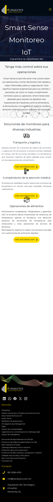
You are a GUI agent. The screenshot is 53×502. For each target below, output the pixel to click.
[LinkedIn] (4, 398)
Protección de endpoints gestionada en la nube (19, 442)
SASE (4, 427)
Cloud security (7, 461)
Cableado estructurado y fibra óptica (15, 456)
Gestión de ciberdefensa (11, 435)
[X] (20, 398)
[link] (26, 134)
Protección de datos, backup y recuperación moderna (22, 453)
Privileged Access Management (13, 424)
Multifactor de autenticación (12, 421)
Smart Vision (6, 418)
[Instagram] (26, 398)
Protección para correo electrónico (15, 450)
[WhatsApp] (9, 398)
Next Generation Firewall (11, 445)
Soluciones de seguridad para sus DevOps (17, 439)
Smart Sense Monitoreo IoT (12, 416)
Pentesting (6, 410)
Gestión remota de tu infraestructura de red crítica (21, 413)
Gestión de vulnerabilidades (12, 429)
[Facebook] (15, 398)
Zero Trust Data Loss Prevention (14, 458)
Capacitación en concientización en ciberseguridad (21, 432)
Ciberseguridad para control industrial (16, 447)
